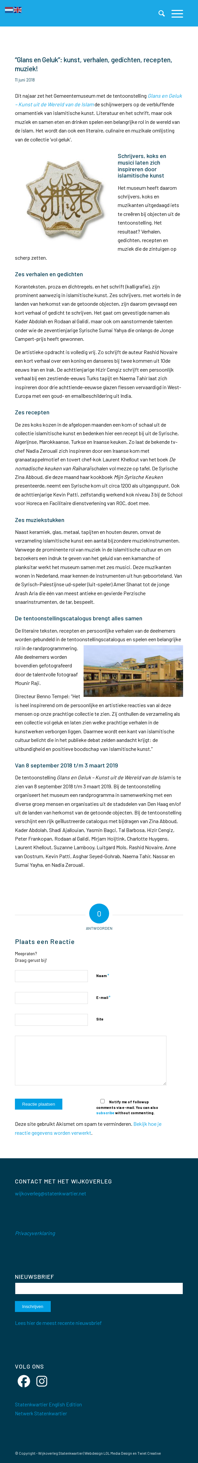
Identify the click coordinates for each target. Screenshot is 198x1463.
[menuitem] (158, 13)
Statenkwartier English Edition (48, 1404)
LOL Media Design (117, 1453)
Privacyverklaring (35, 1233)
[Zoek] (158, 13)
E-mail (103, 997)
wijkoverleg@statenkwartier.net (50, 1193)
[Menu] (174, 13)
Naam (102, 975)
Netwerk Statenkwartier (41, 1413)
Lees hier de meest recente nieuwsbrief (58, 1323)
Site (99, 1019)
